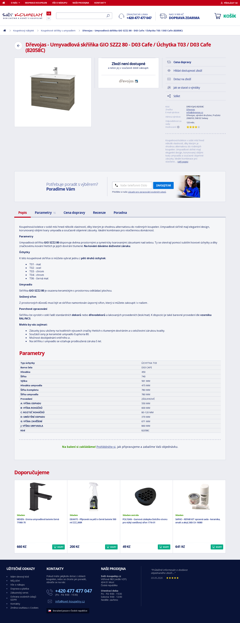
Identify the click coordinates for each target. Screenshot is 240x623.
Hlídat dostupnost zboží (188, 70)
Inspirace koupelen (36, 2)
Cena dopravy (74, 212)
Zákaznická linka (139, 16)
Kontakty (100, 2)
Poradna (120, 212)
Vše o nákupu (59, 2)
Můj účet (15, 580)
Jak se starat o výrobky (187, 87)
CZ (48, 13)
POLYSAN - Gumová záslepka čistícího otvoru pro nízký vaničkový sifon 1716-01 (145, 521)
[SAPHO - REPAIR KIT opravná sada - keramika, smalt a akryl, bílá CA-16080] (199, 496)
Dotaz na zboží (182, 79)
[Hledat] (84, 16)
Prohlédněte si (106, 447)
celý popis (183, 161)
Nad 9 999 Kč (184, 16)
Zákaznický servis (19, 592)
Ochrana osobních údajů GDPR (23, 598)
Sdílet (177, 96)
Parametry (45, 212)
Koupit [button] (60, 547)
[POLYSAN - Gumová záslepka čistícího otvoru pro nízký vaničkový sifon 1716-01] (146, 496)
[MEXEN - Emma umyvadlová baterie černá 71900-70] (41, 496)
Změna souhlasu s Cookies (24, 607)
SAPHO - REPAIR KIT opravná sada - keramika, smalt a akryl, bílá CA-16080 (197, 521)
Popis (22, 212)
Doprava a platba (19, 588)
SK (48, 18)
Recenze (99, 212)
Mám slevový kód (19, 576)
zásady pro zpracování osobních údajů (147, 191)
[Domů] (5, 2)
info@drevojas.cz (194, 112)
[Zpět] (18, 46)
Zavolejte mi (163, 185)
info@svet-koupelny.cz (70, 601)
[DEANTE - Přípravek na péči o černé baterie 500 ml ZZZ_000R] (94, 496)
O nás (14, 2)
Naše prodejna (81, 2)
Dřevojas (190, 109)
